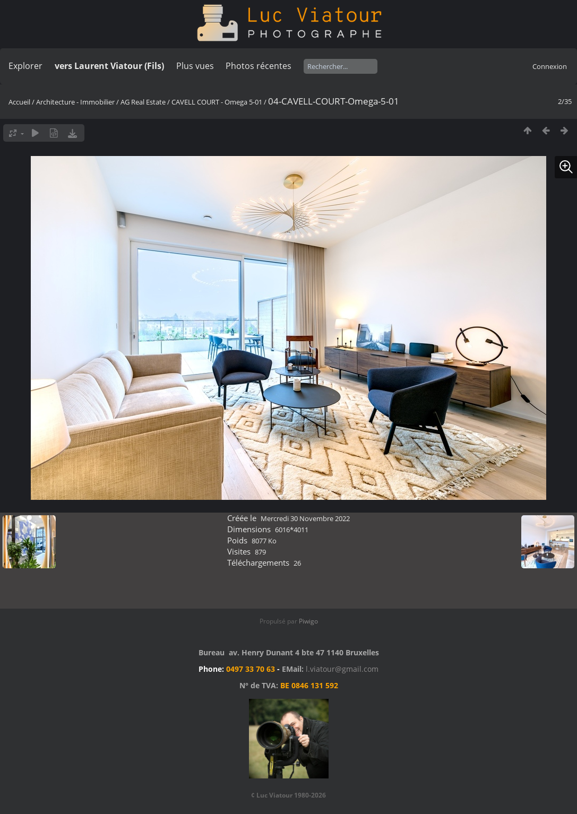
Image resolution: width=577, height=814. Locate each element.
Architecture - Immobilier (75, 102)
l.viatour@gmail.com (342, 669)
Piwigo (308, 621)
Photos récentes (258, 66)
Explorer (25, 66)
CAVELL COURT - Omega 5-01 (216, 102)
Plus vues (195, 66)
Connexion (549, 66)
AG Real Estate (143, 102)
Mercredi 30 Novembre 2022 (305, 518)
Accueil (19, 102)
